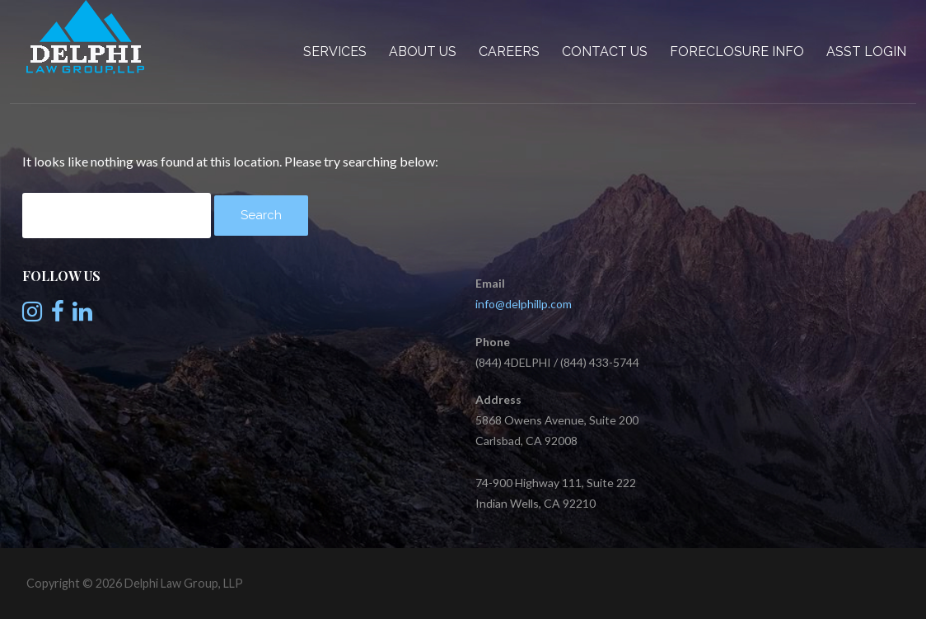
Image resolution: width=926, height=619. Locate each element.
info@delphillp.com (523, 304)
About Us (422, 51)
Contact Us (605, 51)
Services (335, 51)
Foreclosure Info (737, 51)
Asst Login (866, 51)
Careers (509, 51)
